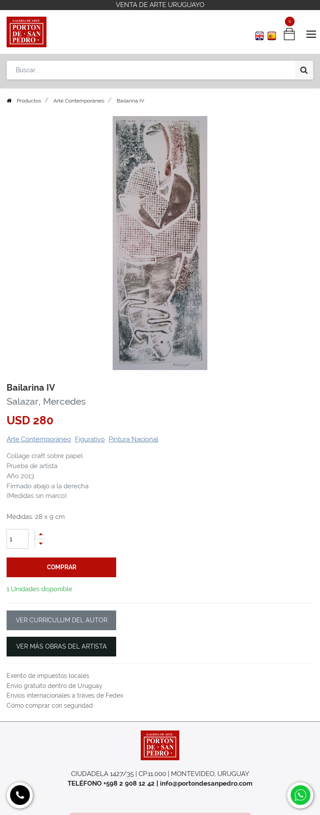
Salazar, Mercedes (46, 401)
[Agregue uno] (40, 534)
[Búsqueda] (304, 70)
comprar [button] (61, 567)
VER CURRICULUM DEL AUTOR (61, 620)
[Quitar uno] (40, 543)
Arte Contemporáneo (78, 101)
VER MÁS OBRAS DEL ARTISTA (61, 646)
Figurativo (90, 439)
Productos (29, 101)
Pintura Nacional (133, 439)
